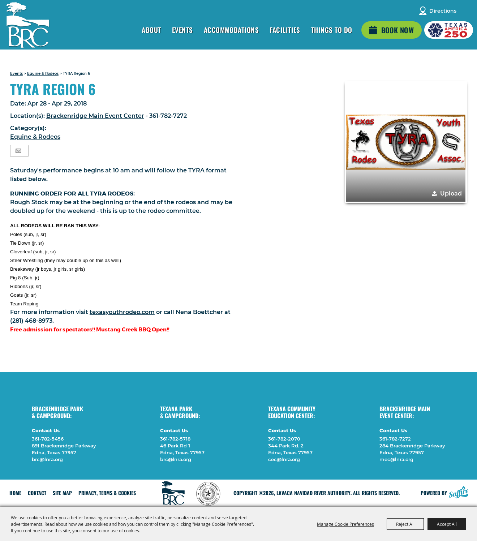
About (151, 30)
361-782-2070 (284, 439)
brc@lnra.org (47, 459)
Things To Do (331, 30)
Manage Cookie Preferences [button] (345, 524)
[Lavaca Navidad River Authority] (28, 25)
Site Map (62, 493)
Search (466, 10)
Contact (37, 493)
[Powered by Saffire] (459, 491)
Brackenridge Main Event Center (95, 115)
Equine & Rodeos (43, 73)
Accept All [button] (447, 524)
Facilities (285, 30)
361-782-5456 (48, 439)
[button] (406, 142)
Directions (442, 11)
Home (15, 493)
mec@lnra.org (396, 459)
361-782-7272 (395, 439)
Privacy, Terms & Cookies (107, 493)
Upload (451, 193)
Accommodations (231, 30)
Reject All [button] (405, 524)
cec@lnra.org (284, 459)
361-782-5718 (175, 439)
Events (182, 30)
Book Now (397, 30)
